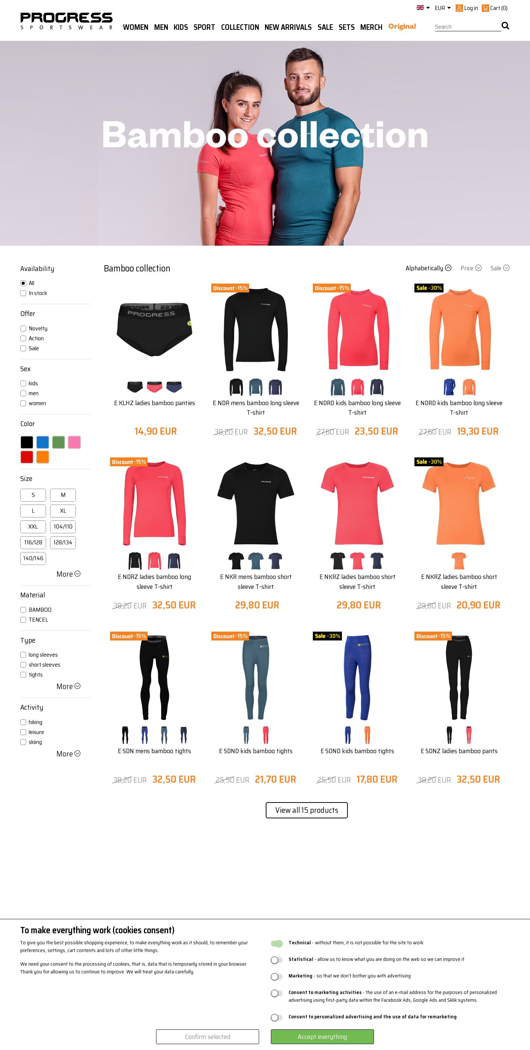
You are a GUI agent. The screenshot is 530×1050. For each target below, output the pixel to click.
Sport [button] (204, 27)
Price (471, 268)
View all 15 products (306, 810)
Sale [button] (325, 27)
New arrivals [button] (288, 27)
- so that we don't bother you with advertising (350, 976)
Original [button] (402, 28)
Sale (500, 268)
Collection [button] (240, 27)
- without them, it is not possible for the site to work (356, 943)
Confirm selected (207, 1037)
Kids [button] (181, 27)
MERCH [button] (371, 27)
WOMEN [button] (135, 27)
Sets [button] (347, 27)
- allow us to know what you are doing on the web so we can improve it (376, 959)
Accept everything (322, 1037)
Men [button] (161, 27)
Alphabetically (429, 268)
